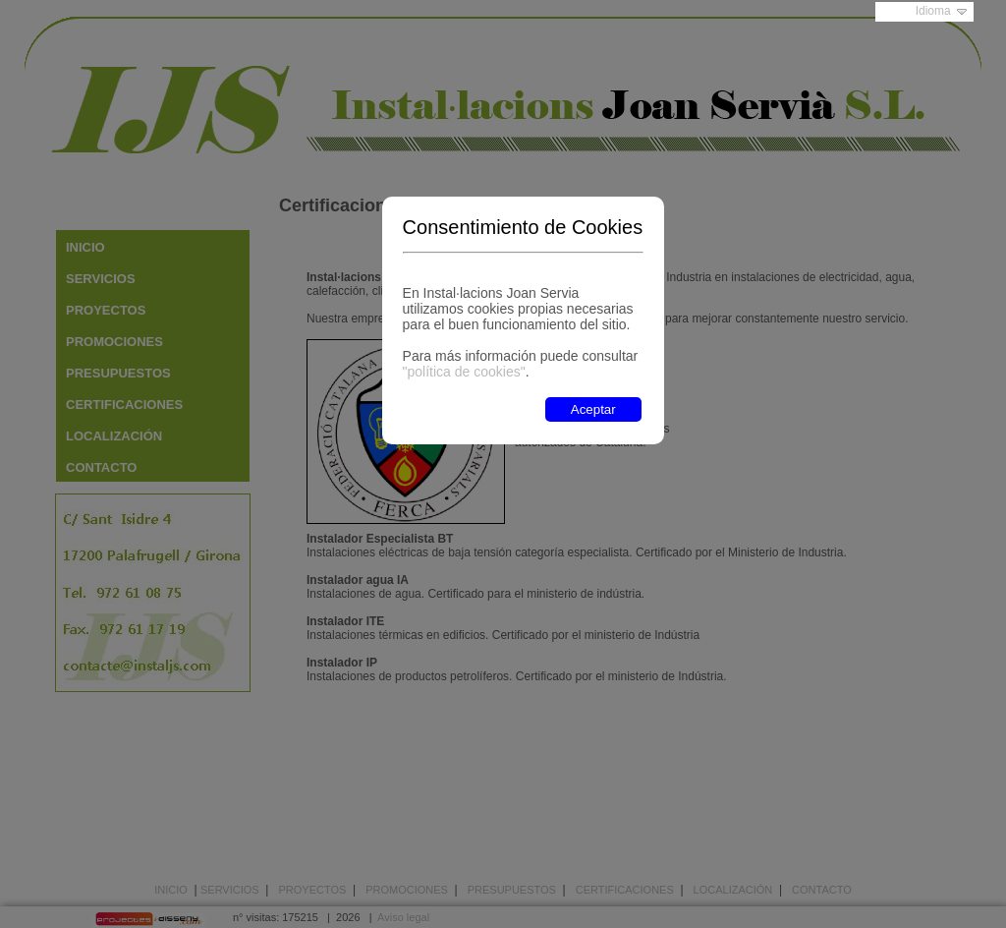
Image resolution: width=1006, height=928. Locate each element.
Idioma (933, 11)
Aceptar (593, 409)
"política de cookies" (464, 371)
